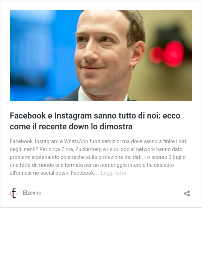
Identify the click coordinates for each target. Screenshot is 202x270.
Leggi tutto (113, 173)
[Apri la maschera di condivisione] (187, 191)
